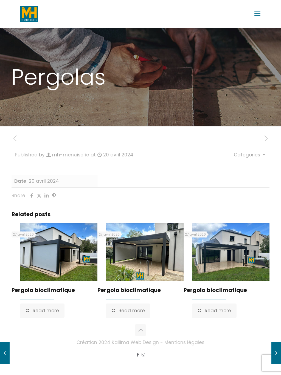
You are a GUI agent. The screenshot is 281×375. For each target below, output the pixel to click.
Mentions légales (184, 342)
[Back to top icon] (140, 330)
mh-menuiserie (70, 154)
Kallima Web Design (135, 342)
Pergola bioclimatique (43, 290)
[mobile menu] (257, 13)
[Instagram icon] (143, 354)
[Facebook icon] (138, 354)
